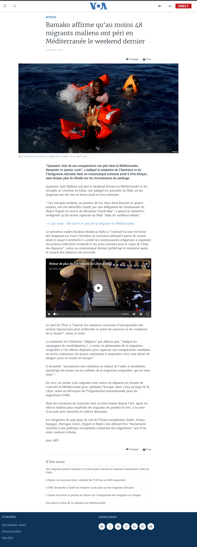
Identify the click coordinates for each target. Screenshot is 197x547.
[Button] (132, 59)
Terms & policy (11, 531)
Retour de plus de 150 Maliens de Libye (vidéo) (80, 264)
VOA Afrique (60, 268)
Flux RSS (7, 538)
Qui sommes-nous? (14, 525)
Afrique (51, 17)
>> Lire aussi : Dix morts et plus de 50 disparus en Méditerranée (90, 223)
